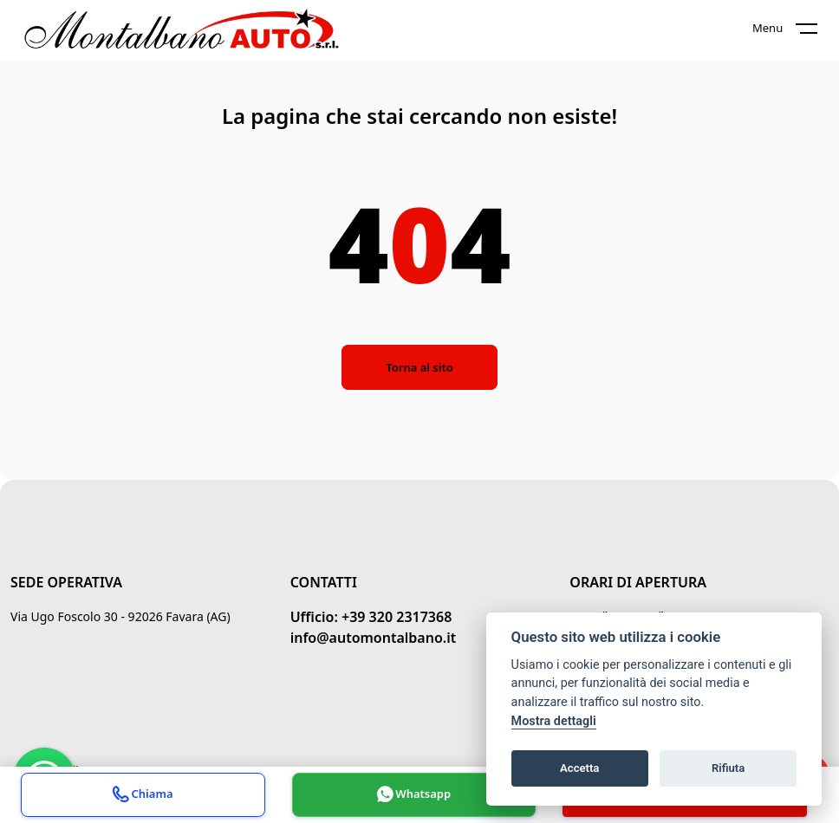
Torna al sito (419, 367)
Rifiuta (728, 767)
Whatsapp (414, 796)
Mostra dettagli (553, 721)
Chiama (142, 796)
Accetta (579, 767)
